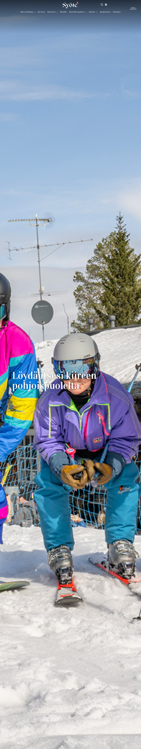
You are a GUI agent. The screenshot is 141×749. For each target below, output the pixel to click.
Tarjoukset (117, 12)
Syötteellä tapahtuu (76, 12)
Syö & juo (41, 12)
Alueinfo (92, 12)
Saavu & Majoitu (26, 12)
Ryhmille (63, 12)
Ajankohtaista (105, 12)
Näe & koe (51, 12)
